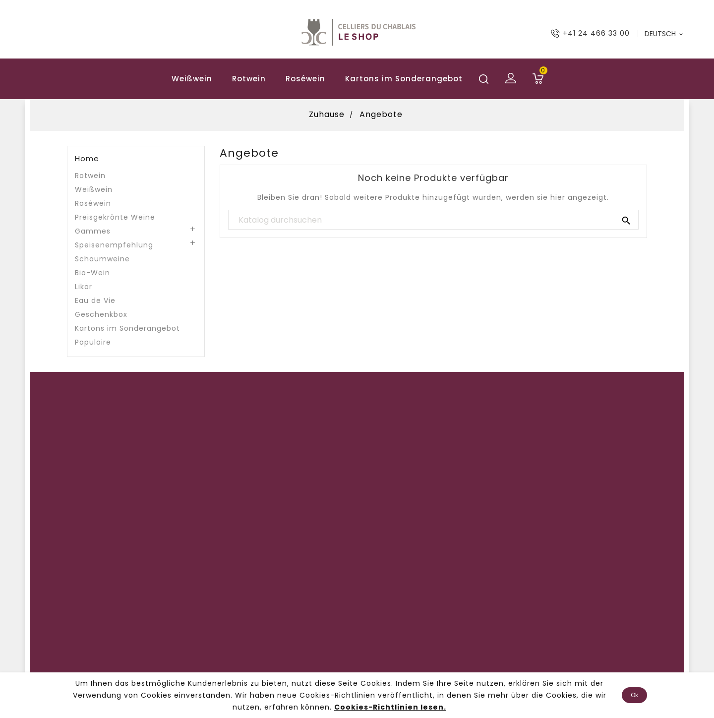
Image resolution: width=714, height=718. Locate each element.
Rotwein (249, 78)
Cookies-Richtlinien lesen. (390, 707)
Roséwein (305, 78)
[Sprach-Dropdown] (664, 33)
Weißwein (192, 78)
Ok (634, 695)
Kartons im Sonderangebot (404, 78)
